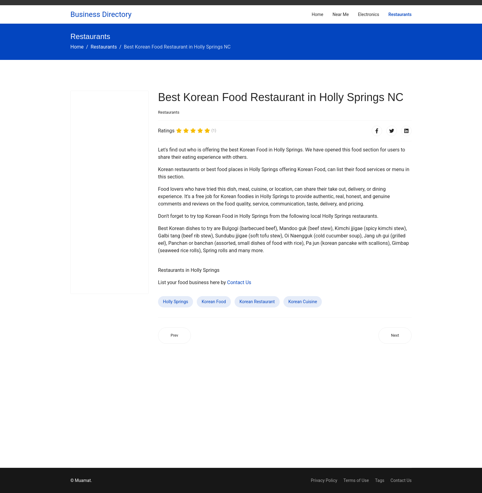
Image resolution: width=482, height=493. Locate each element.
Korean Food (214, 301)
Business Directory (101, 14)
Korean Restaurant (257, 301)
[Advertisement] (109, 192)
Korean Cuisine (302, 301)
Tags (379, 480)
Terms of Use (356, 480)
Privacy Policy (324, 480)
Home (317, 14)
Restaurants (400, 14)
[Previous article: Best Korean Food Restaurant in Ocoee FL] (174, 335)
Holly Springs (175, 301)
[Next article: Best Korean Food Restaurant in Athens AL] (395, 335)
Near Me (341, 14)
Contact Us (239, 282)
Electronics (368, 14)
